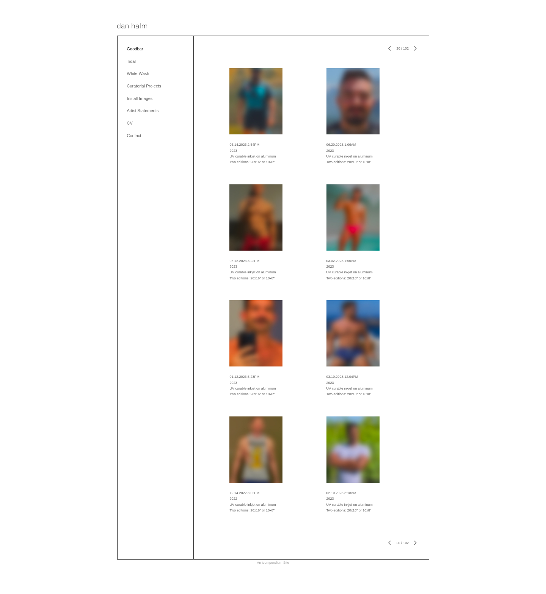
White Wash (138, 73)
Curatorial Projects (144, 86)
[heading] (132, 26)
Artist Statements (143, 110)
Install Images (140, 98)
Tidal (131, 61)
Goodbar (135, 49)
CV (130, 123)
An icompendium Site (273, 562)
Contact (134, 135)
